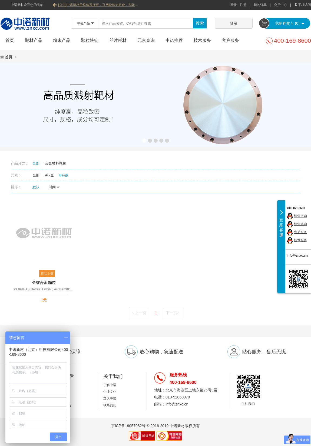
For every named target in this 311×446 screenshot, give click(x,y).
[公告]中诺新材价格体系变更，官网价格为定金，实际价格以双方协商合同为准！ (98, 5)
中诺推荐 (174, 40)
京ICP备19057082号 (128, 426)
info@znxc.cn (297, 255)
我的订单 (260, 5)
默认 (37, 187)
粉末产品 (61, 40)
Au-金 (49, 175)
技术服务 (202, 40)
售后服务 (300, 232)
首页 (9, 40)
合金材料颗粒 (55, 163)
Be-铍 (63, 175)
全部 (35, 163)
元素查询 (146, 40)
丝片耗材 (118, 40)
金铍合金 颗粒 (44, 282)
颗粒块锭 (89, 40)
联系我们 (109, 405)
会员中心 (280, 5)
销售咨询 (300, 216)
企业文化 (109, 392)
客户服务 (230, 40)
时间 (54, 187)
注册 (243, 5)
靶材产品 (33, 40)
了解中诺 (109, 385)
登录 (233, 5)
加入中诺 (109, 398)
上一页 (139, 313)
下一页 (172, 313)
